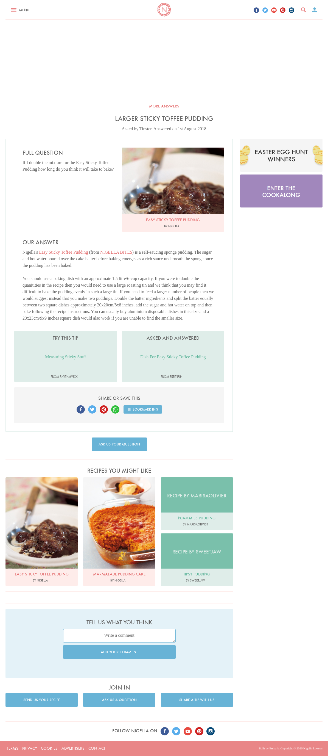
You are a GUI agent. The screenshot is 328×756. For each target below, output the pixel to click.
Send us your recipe (41, 699)
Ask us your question (119, 444)
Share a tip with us (196, 699)
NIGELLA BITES (116, 252)
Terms (12, 748)
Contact (96, 748)
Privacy (29, 748)
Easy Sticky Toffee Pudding (63, 252)
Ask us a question (119, 699)
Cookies (49, 748)
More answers (164, 106)
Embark (274, 748)
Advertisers (73, 748)
